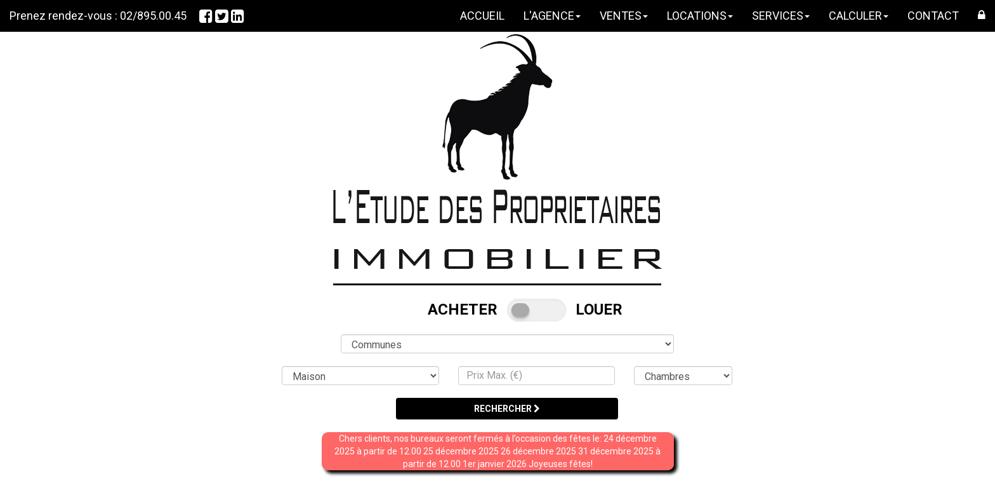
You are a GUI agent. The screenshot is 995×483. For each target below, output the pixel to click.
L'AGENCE (552, 15)
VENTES (624, 15)
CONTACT (933, 15)
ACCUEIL (482, 15)
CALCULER (858, 15)
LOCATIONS (700, 15)
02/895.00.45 (153, 15)
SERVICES (781, 15)
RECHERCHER (507, 409)
